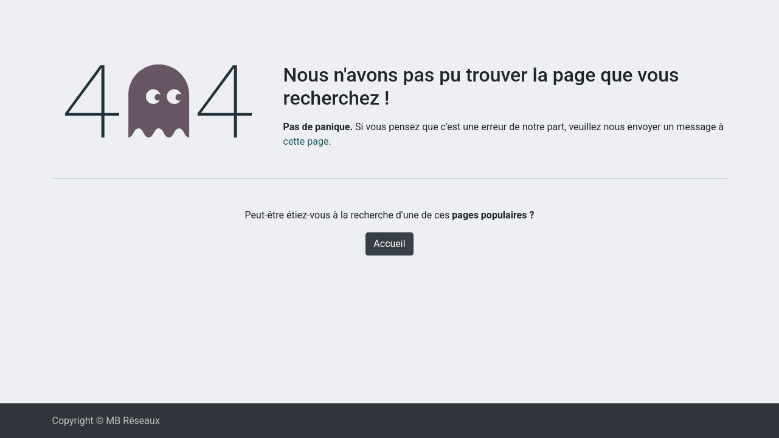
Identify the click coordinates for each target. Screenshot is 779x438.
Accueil (389, 243)
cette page (306, 141)
